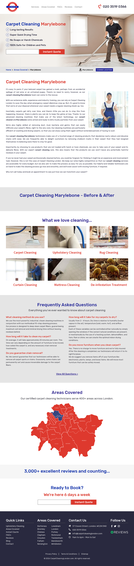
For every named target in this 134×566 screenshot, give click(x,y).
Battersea (42, 526)
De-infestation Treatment (109, 285)
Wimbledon (56, 544)
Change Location (104, 70)
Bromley (41, 529)
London (54, 529)
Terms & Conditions (69, 554)
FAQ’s (59, 7)
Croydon (41, 538)
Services (35, 7)
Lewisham (56, 526)
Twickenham (57, 538)
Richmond (56, 535)
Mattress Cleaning (67, 285)
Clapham (41, 535)
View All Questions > (67, 373)
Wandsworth (57, 541)
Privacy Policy (51, 554)
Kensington (42, 544)
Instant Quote (12, 532)
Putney (54, 532)
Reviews (68, 7)
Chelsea (40, 532)
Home (8, 70)
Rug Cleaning (109, 252)
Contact (78, 7)
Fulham (40, 541)
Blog (8, 541)
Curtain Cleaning (25, 285)
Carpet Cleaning (25, 252)
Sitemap (84, 554)
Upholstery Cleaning (67, 252)
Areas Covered (48, 7)
